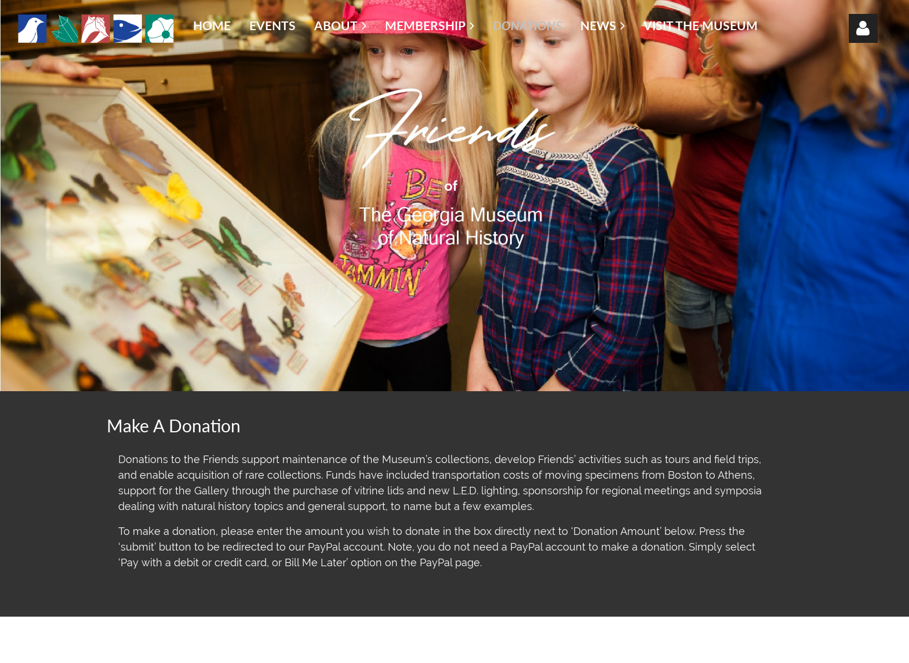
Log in (863, 28)
